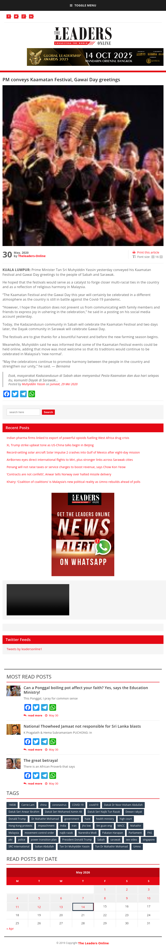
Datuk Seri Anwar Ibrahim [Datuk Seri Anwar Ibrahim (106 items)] (24, 811)
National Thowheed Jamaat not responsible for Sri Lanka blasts (82, 726)
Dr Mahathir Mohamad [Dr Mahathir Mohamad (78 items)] (45, 818)
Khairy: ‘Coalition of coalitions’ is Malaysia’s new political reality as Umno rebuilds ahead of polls (73, 482)
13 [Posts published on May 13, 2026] (61, 905)
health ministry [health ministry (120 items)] (106, 818)
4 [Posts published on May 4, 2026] (17, 897)
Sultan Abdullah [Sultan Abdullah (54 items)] (44, 846)
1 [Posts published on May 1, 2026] (105, 889)
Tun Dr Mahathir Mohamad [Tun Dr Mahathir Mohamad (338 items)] (112, 846)
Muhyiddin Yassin (33, 384)
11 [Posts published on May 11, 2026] (17, 905)
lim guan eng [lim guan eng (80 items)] (105, 825)
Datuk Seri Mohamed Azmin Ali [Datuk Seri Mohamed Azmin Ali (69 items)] (63, 811)
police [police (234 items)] (21, 839)
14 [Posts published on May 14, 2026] (83, 905)
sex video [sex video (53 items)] (132, 839)
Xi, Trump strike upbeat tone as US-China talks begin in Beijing (50, 445)
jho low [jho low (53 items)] (87, 825)
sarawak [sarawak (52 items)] (116, 839)
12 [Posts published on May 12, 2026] (39, 905)
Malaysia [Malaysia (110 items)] (14, 832)
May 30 (51, 715)
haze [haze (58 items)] (88, 818)
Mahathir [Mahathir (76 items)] (137, 825)
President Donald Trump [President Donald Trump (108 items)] (77, 839)
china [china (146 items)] (44, 805)
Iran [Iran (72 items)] (74, 825)
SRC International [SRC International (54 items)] (19, 846)
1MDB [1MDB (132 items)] (12, 805)
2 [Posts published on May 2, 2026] (127, 889)
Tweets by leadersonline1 (24, 649)
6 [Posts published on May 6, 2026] (61, 897)
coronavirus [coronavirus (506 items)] (60, 805)
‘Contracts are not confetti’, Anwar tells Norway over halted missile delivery (59, 474)
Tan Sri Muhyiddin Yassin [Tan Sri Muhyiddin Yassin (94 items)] (75, 846)
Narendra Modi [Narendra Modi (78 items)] (88, 832)
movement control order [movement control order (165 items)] (39, 832)
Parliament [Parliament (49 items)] (136, 832)
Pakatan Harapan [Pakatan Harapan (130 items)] (113, 832)
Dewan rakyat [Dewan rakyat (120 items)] (134, 811)
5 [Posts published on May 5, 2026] (39, 897)
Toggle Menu (83, 5)
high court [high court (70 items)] (127, 818)
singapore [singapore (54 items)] (150, 839)
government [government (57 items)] (72, 818)
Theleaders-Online (31, 256)
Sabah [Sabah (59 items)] (102, 839)
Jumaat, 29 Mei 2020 (64, 384)
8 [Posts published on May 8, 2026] (105, 897)
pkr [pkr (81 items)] (11, 839)
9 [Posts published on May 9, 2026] (127, 897)
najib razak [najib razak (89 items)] (66, 832)
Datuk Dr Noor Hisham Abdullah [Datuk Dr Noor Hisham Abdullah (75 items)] (124, 805)
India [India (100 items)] (64, 825)
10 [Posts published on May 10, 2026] (148, 897)
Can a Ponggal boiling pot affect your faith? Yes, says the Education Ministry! (86, 690)
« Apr (10, 926)
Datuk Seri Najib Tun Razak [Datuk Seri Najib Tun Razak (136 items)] (104, 811)
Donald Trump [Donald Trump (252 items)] (17, 818)
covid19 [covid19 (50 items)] (94, 805)
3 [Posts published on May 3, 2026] (149, 889)
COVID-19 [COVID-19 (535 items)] (78, 805)
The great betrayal (41, 760)
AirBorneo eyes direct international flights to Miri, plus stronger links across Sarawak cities (70, 460)
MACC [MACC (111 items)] (122, 825)
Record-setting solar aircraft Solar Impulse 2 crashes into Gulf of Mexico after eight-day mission (73, 452)
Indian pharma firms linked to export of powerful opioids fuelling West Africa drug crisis (68, 438)
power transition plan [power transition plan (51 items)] (44, 839)
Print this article (146, 252)
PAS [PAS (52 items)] (151, 832)
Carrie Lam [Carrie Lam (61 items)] (28, 805)
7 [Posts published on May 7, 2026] (83, 897)
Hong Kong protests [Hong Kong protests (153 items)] (20, 825)
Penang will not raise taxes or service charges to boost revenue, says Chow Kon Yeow (66, 467)
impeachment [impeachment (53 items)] (46, 825)
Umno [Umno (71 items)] (138, 846)
